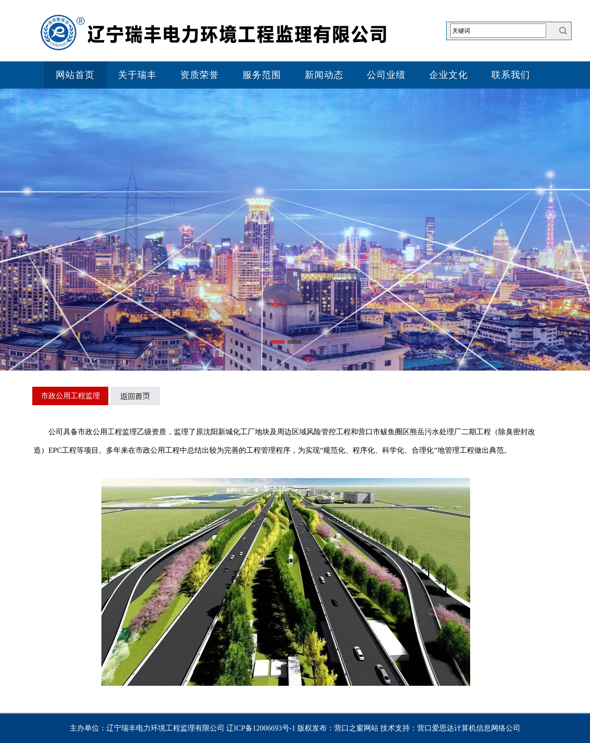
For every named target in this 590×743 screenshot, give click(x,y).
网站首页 (75, 75)
